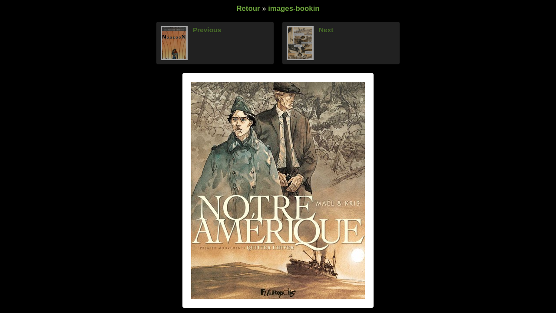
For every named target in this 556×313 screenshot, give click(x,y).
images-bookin (293, 8)
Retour (248, 8)
